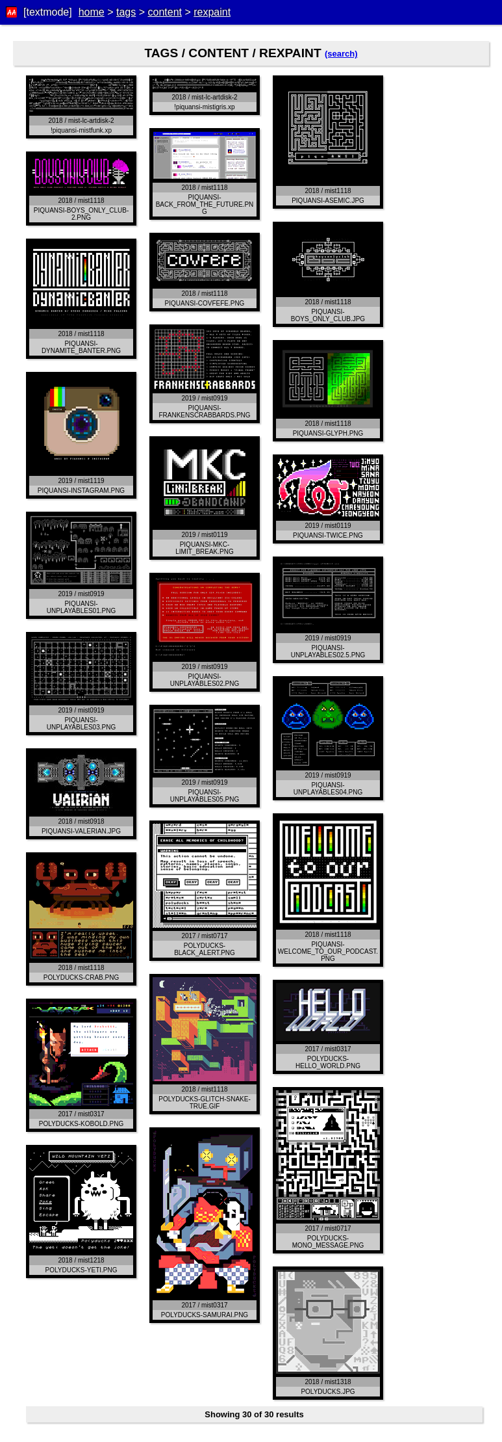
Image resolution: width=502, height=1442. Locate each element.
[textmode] (47, 12)
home (92, 12)
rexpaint (212, 12)
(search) (341, 54)
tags (126, 12)
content (164, 12)
